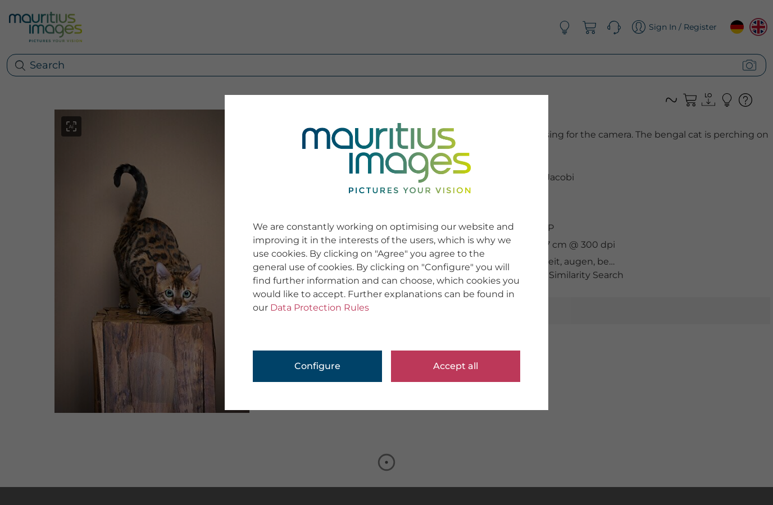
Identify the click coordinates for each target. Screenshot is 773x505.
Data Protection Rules (319, 307)
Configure (317, 366)
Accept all (455, 366)
